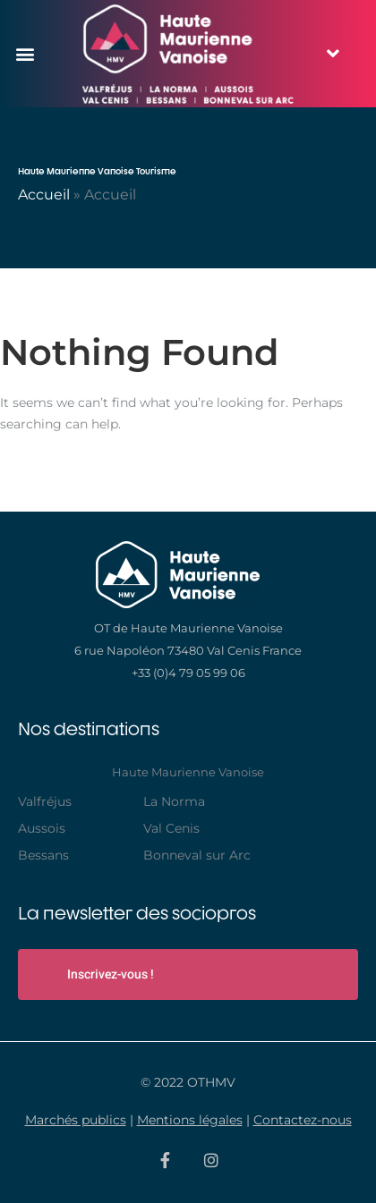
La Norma (174, 801)
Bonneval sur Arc (197, 855)
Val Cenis (171, 828)
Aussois (41, 828)
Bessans (43, 855)
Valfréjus (45, 801)
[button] (24, 53)
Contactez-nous (302, 1120)
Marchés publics (75, 1120)
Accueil (44, 194)
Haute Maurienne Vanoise (188, 772)
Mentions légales (190, 1120)
